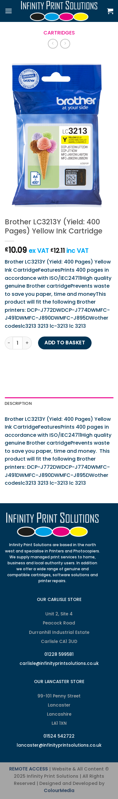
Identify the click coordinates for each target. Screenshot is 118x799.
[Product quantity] (18, 343)
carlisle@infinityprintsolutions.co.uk (59, 663)
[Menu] (8, 10)
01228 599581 (59, 654)
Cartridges (59, 32)
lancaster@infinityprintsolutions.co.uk (59, 745)
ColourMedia (59, 790)
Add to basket (64, 342)
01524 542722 (59, 736)
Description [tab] (18, 403)
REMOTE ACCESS (28, 769)
